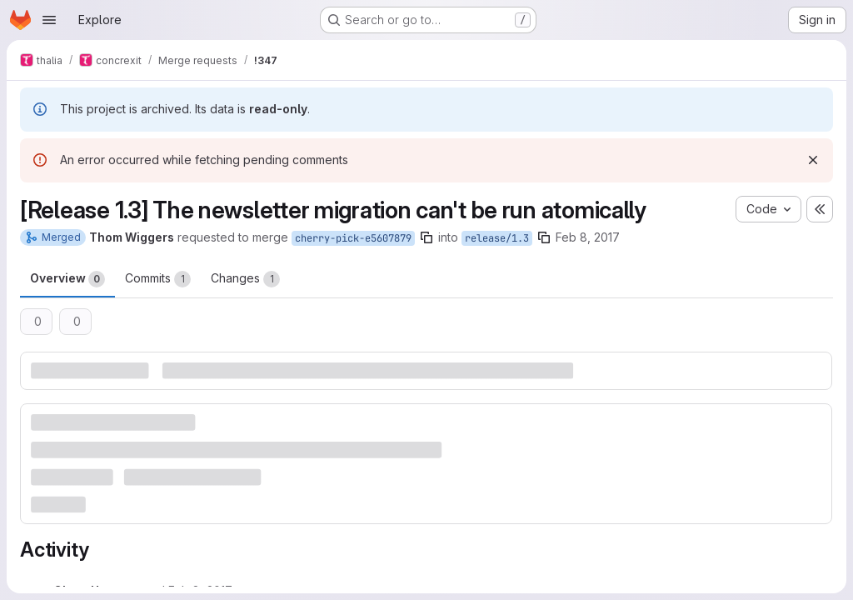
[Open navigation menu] (49, 20)
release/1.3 (497, 238)
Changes (245, 279)
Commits (158, 279)
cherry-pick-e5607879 (353, 238)
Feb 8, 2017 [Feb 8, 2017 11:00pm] (588, 237)
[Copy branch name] (426, 238)
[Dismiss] (813, 160)
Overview (67, 279)
